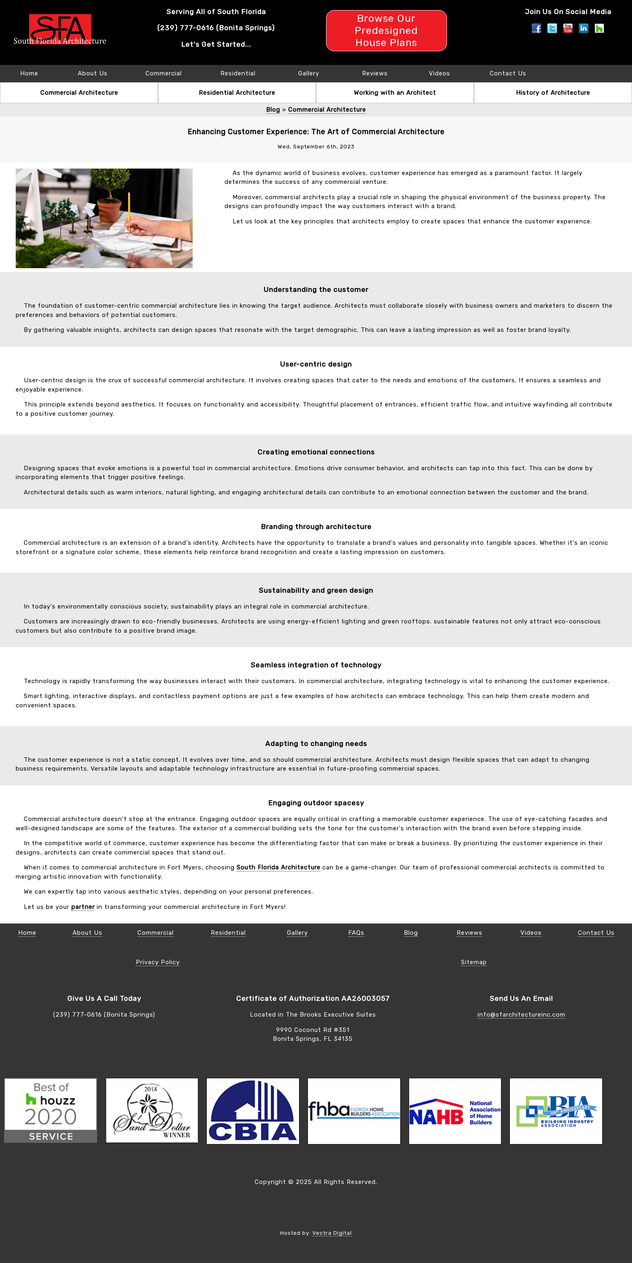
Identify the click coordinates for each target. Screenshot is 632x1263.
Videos (439, 73)
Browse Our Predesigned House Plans (386, 30)
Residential (238, 73)
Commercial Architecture (79, 92)
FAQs (356, 932)
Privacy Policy (158, 962)
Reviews (375, 73)
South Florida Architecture (278, 867)
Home (29, 73)
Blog (273, 109)
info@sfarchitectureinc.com (521, 1014)
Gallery (308, 73)
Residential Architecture (237, 92)
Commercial (164, 73)
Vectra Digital (332, 1233)
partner (83, 907)
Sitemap (474, 962)
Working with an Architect (395, 92)
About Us (93, 73)
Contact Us (508, 73)
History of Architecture (553, 92)
